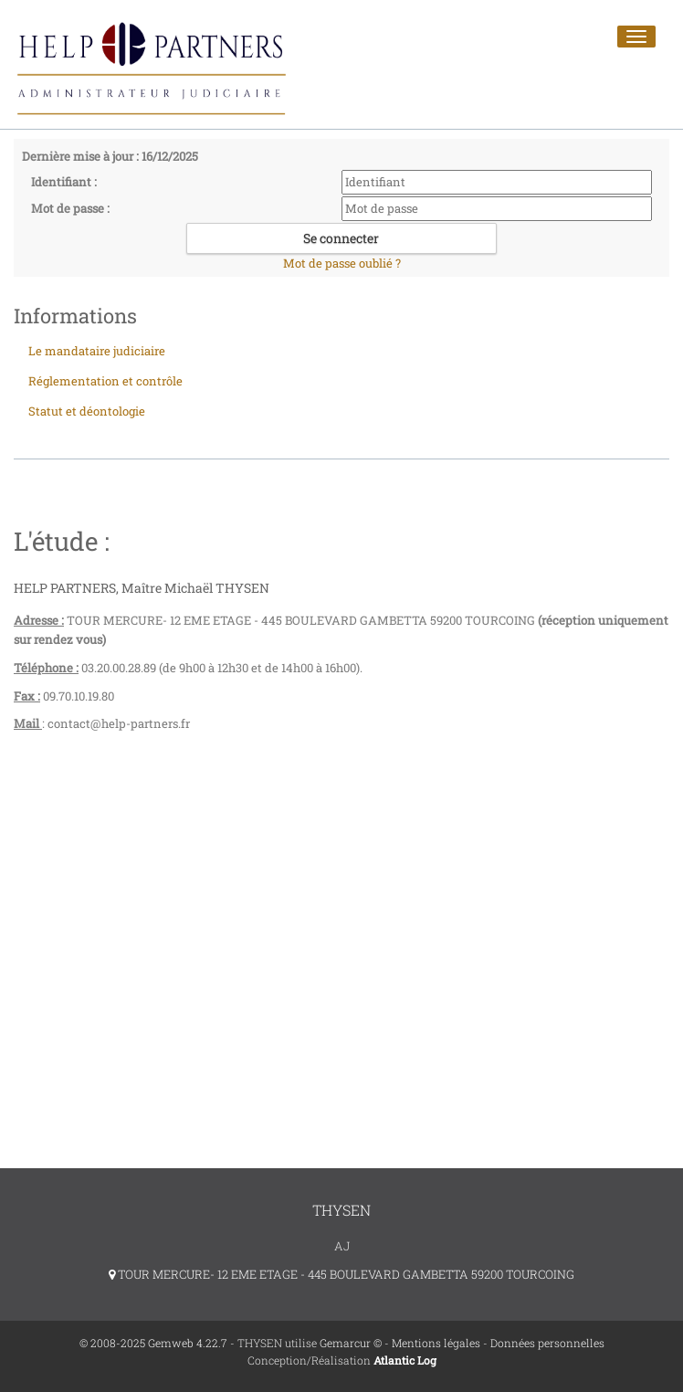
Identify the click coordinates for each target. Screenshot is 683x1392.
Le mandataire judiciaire (96, 351)
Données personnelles (547, 1342)
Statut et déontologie (86, 411)
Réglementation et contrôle (105, 381)
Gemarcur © (351, 1342)
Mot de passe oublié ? (342, 263)
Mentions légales (436, 1342)
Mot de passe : (70, 208)
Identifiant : (64, 182)
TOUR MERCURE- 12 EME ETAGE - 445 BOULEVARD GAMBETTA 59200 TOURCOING (341, 1274)
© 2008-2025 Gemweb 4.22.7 (153, 1342)
